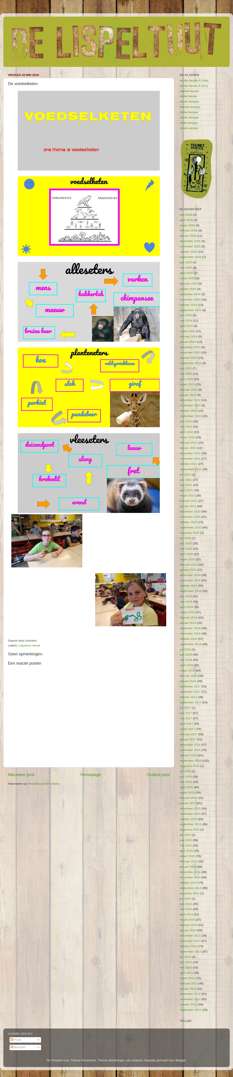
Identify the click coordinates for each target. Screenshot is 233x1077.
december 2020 (190, 511)
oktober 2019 (188, 585)
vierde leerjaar (189, 117)
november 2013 (190, 941)
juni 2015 (186, 840)
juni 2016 (186, 776)
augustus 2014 (189, 893)
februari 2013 (188, 983)
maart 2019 (187, 612)
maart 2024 (187, 331)
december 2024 (190, 294)
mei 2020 (186, 548)
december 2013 (190, 935)
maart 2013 (187, 978)
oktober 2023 (188, 357)
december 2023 (190, 347)
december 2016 (190, 744)
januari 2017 (188, 739)
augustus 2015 (189, 829)
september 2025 (190, 257)
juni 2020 (186, 543)
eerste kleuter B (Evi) (194, 85)
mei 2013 (186, 967)
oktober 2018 (188, 638)
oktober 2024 (188, 305)
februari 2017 (188, 734)
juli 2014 (185, 898)
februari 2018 (188, 675)
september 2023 (190, 363)
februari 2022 (188, 442)
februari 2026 (188, 230)
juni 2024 (186, 315)
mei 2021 (186, 485)
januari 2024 (188, 341)
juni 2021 (186, 479)
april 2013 (186, 972)
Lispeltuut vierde (29, 645)
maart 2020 (187, 559)
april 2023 (186, 379)
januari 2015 (188, 866)
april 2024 (186, 326)
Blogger (181, 1060)
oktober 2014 (188, 882)
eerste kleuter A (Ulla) (194, 80)
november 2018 (190, 633)
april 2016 (186, 787)
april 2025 (186, 273)
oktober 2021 (188, 464)
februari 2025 (188, 283)
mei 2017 (186, 718)
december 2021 (190, 453)
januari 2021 (188, 506)
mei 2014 (186, 909)
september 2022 (190, 416)
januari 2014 (188, 930)
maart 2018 (187, 670)
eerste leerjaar (189, 101)
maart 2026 (187, 225)
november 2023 (190, 352)
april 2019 (186, 607)
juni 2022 (186, 421)
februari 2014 (188, 925)
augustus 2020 (189, 532)
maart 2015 (187, 856)
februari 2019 (188, 617)
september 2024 (190, 310)
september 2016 (190, 760)
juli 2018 (185, 649)
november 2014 (190, 877)
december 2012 (190, 993)
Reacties (18, 1047)
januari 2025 (188, 289)
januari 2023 (188, 395)
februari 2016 (188, 798)
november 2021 (190, 458)
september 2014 (190, 888)
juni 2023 (186, 368)
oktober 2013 (188, 946)
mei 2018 (186, 660)
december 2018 (190, 628)
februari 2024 (188, 336)
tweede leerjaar (190, 107)
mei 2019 (186, 601)
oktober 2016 (188, 755)
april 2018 (186, 665)
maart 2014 (187, 919)
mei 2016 (186, 782)
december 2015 (190, 808)
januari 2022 (188, 448)
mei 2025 (186, 267)
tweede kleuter (189, 91)
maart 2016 (187, 792)
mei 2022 (186, 426)
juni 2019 (186, 596)
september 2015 (190, 824)
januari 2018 (188, 681)
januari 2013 (188, 988)
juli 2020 (185, 538)
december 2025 (190, 241)
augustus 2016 (189, 766)
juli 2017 (185, 707)
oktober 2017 (188, 697)
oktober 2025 (188, 251)
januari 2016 (188, 803)
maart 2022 (187, 437)
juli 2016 (185, 771)
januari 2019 (188, 623)
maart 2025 (187, 278)
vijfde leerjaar (188, 122)
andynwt (137, 1060)
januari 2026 (188, 235)
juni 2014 (186, 904)
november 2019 (190, 580)
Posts (16, 1039)
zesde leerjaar (189, 128)
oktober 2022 (188, 410)
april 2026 (186, 220)
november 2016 (190, 750)
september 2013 (190, 951)
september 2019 (190, 591)
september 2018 (190, 644)
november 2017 (190, 691)
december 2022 (190, 400)
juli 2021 (185, 474)
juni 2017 (186, 713)
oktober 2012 (188, 1004)
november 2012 (190, 999)
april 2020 (186, 554)
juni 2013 (186, 962)
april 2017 (186, 723)
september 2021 (190, 469)
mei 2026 (186, 214)
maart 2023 (187, 384)
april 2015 (186, 850)
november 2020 (190, 516)
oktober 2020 (188, 522)
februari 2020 (188, 564)
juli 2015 (185, 834)
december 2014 (190, 872)
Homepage (90, 774)
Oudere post (158, 774)
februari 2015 (188, 861)
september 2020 (190, 527)
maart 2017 (187, 729)
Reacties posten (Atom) (43, 783)
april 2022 (186, 432)
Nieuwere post (21, 774)
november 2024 (190, 299)
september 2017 (190, 702)
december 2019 (190, 575)
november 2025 (190, 246)
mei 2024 (186, 320)
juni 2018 (186, 654)
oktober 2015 (188, 819)
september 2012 (190, 1009)
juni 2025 (186, 262)
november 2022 (190, 405)
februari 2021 (188, 501)
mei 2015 (186, 845)
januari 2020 (188, 569)
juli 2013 (185, 957)
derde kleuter (188, 96)
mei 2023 (186, 373)
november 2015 (190, 813)
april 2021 (186, 490)
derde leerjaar (189, 112)
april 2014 (186, 914)
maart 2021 (187, 495)
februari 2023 (188, 389)
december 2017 (190, 686)
